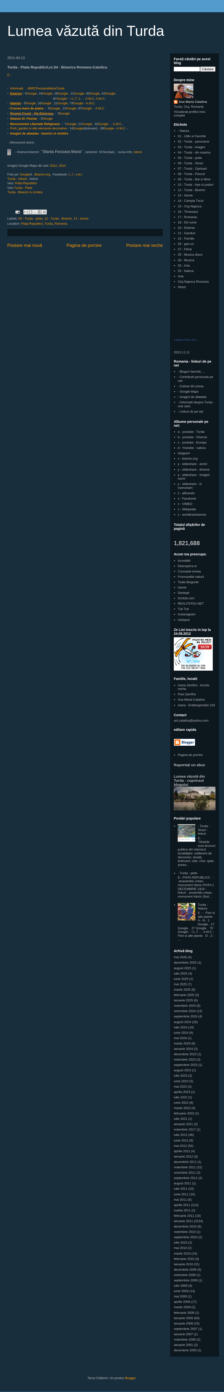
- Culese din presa (191, 386)
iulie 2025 (180, 973)
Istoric (137, 152)
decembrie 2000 (185, 1350)
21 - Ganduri (186, 233)
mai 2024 (180, 1038)
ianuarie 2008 (183, 1323)
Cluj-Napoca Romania (193, 281)
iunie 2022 (181, 1102)
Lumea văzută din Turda (85, 31)
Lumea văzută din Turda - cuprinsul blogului (189, 780)
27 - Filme (185, 249)
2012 (53, 165)
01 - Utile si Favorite (192, 136)
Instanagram (186, 614)
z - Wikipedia (187, 509)
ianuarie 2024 (183, 1049)
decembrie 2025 (185, 962)
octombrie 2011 (185, 1172)
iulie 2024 (180, 1027)
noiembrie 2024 (185, 1005)
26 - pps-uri (186, 244)
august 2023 (182, 1070)
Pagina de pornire (84, 245)
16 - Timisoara (188, 211)
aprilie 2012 (182, 1151)
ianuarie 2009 (183, 1318)
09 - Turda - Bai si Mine (194, 179)
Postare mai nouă (24, 245)
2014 (62, 165)
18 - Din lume (187, 222)
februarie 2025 (184, 995)
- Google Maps (188, 391)
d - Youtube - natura (191, 448)
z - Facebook (187, 498)
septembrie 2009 (185, 1280)
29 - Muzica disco (190, 254)
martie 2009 (182, 1307)
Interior (15, 103)
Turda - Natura (203, 906)
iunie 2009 (181, 1291)
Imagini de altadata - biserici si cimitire (39, 133)
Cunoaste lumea (189, 571)
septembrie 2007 (185, 1329)
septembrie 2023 (185, 1065)
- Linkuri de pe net (190, 411)
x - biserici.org (187, 458)
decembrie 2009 (185, 1269)
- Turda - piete (187, 873)
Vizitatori (184, 620)
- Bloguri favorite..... (191, 371)
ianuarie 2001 (183, 1345)
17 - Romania (187, 217)
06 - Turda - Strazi (190, 163)
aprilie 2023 (182, 1092)
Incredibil (184, 560)
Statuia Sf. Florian (23, 118)
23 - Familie (186, 238)
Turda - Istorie (17, 179)
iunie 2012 (181, 1140)
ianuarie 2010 (183, 1264)
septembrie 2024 (185, 1016)
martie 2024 (182, 1043)
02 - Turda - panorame (193, 141)
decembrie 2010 (185, 1226)
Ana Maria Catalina (193, 102)
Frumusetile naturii (191, 577)
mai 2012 (180, 1146)
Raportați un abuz (189, 765)
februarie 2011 (184, 1216)
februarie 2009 (184, 1313)
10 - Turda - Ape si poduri (195, 184)
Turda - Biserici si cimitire (25, 192)
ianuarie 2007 (183, 1334)
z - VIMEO (185, 504)
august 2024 (182, 1022)
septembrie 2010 (185, 1237)
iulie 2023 (180, 1075)
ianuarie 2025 (183, 1000)
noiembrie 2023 (185, 1059)
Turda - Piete (23, 188)
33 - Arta (184, 265)
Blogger (130, 1378)
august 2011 (182, 1183)
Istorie (182, 587)
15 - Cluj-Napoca (190, 206)
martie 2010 (182, 1253)
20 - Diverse (186, 228)
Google (32, 93)
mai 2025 (180, 984)
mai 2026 (180, 957)
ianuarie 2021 (183, 1124)
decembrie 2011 (185, 1162)
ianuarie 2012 (183, 1156)
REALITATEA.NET (191, 603)
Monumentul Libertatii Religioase (35, 124)
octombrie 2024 (185, 1011)
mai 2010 (180, 1248)
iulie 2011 (180, 1188)
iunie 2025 (181, 979)
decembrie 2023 (185, 1054)
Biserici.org (42, 174)
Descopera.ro (187, 566)
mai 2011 (180, 1199)
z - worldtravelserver (192, 514)
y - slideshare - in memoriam (190, 486)
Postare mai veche (144, 245)
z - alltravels (186, 493)
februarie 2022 (184, 1113)
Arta (181, 276)
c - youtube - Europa (192, 442)
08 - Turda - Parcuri (191, 174)
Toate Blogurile (188, 582)
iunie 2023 (181, 1081)
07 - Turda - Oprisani (192, 168)
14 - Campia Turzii (190, 201)
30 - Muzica (186, 260)
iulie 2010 (180, 1242)
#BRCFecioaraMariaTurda (46, 88)
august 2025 (182, 968)
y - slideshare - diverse (194, 469)
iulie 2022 (180, 1097)
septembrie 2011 (185, 1178)
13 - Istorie (81, 218)
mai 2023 (180, 1086)
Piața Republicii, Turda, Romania (44, 223)
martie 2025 (182, 989)
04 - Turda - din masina (194, 152)
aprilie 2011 (182, 1205)
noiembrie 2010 (185, 1232)
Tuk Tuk (183, 609)
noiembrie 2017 (185, 1129)
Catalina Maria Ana (185, 339)
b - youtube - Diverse (192, 437)
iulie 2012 (180, 1135)
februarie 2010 (184, 1259)
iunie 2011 (181, 1194)
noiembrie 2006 (185, 1339)
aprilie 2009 (182, 1302)
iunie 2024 (181, 1032)
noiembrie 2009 (185, 1275)
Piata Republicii (26, 183)
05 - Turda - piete (31, 218)
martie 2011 (182, 1210)
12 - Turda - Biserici (58, 218)
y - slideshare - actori (192, 464)
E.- (9, 75)
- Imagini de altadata (192, 397)
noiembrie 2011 (185, 1167)
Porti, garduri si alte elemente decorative (38, 128)
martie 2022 (182, 1108)
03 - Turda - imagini (191, 147)
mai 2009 (180, 1296)
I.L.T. (73, 98)
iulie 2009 (180, 1285)
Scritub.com (186, 598)
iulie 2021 (180, 1119)
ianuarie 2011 (183, 1221)
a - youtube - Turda (191, 432)
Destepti (183, 593)
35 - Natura (186, 271)
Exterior (16, 93)
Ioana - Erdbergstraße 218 (196, 705)
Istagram (184, 453)
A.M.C (89, 98)
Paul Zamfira (187, 694)
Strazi (182, 287)
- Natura (183, 131)
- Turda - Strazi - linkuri (204, 829)
